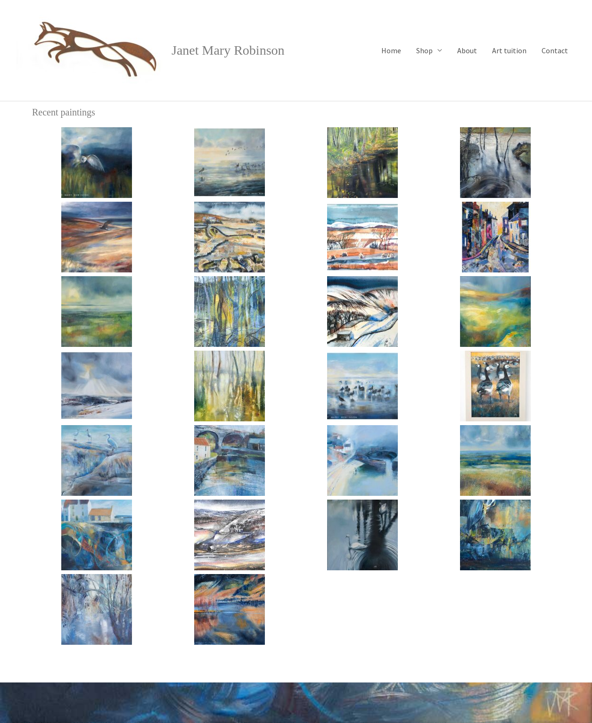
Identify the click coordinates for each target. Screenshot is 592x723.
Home (391, 50)
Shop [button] (424, 50)
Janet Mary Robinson (228, 50)
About (467, 50)
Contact (555, 50)
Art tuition (509, 50)
